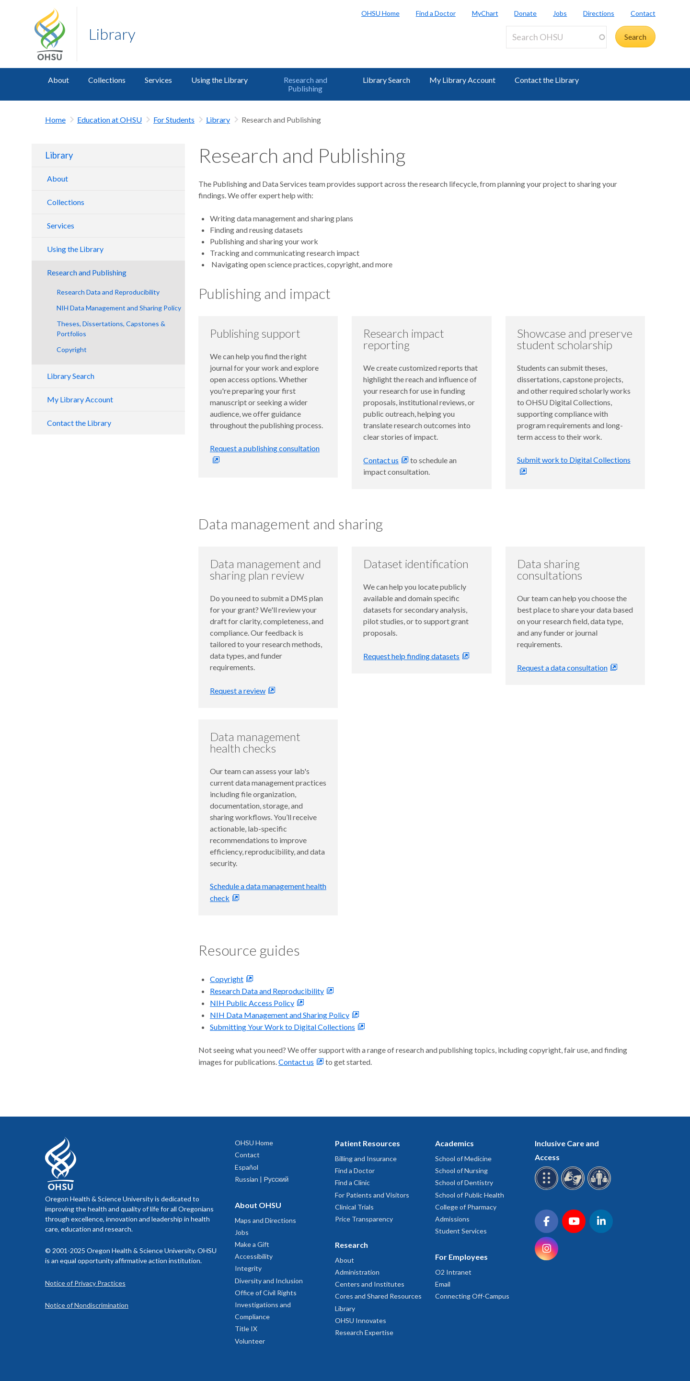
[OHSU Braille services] (548, 1188)
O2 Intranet (453, 1272)
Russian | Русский (261, 1179)
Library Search (386, 79)
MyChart (485, 13)
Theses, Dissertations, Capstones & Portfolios (111, 329)
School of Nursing (461, 1170)
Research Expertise (364, 1332)
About (58, 79)
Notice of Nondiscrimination (86, 1305)
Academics (454, 1143)
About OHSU (258, 1205)
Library (112, 33)
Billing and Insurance (366, 1158)
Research (351, 1244)
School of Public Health (469, 1195)
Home (55, 119)
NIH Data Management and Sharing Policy (119, 308)
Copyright (72, 349)
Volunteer (250, 1341)
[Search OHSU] (556, 37)
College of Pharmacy (465, 1207)
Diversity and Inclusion (269, 1281)
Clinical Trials (354, 1207)
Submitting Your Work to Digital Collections (282, 1026)
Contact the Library (547, 79)
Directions (598, 13)
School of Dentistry (464, 1182)
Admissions (452, 1219)
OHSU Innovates (360, 1320)
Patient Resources (367, 1143)
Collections (107, 79)
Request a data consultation (562, 667)
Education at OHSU (109, 119)
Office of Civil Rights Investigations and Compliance (266, 1305)
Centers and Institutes (369, 1284)
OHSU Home (380, 13)
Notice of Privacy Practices (85, 1283)
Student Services (461, 1231)
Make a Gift (252, 1244)
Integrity (248, 1268)
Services (158, 79)
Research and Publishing (305, 84)
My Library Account (462, 79)
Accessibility (254, 1256)
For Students (174, 119)
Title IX (246, 1328)
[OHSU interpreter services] (600, 1188)
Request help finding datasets (411, 656)
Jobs (560, 13)
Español (246, 1167)
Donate (525, 13)
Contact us (381, 460)
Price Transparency (364, 1219)
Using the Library (219, 79)
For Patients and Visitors (372, 1195)
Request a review (237, 690)
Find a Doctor (436, 13)
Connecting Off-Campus (472, 1296)
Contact (643, 13)
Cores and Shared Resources (378, 1296)
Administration (357, 1272)
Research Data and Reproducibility (108, 292)
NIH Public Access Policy (252, 1002)
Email (442, 1284)
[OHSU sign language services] (574, 1188)
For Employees (461, 1256)
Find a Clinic (352, 1182)
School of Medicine (463, 1158)
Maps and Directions (265, 1220)
